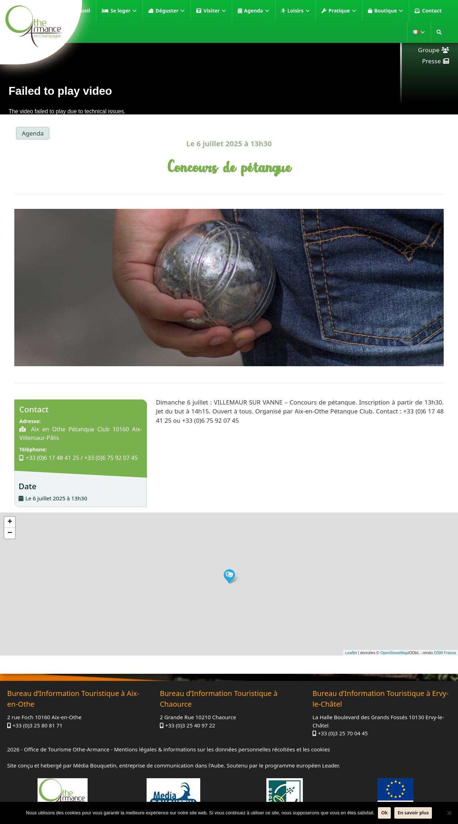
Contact (432, 10)
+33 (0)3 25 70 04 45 (343, 733)
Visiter (214, 10)
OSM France (445, 653)
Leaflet (351, 653)
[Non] (449, 812)
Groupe (428, 50)
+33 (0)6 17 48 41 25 (52, 458)
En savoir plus (413, 812)
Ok (384, 812)
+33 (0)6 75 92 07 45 (111, 458)
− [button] (10, 533)
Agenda (256, 10)
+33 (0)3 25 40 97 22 (190, 725)
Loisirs (298, 10)
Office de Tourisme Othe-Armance (66, 749)
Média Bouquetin (94, 765)
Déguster (170, 10)
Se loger (123, 10)
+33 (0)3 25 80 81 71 (38, 725)
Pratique (342, 10)
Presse (431, 61)
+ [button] (10, 522)
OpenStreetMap (394, 653)
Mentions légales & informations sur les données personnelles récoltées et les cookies (222, 749)
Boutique (388, 10)
